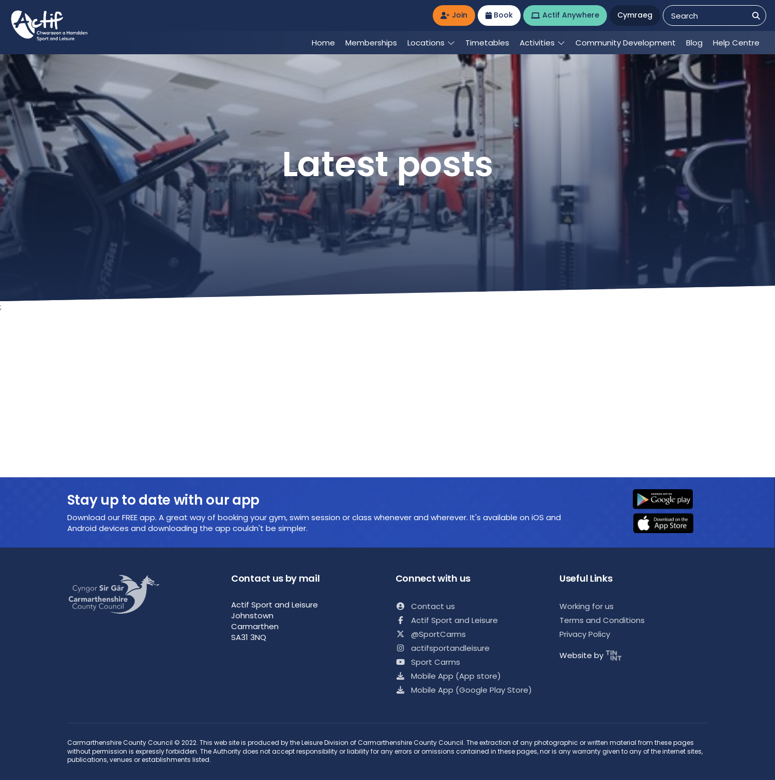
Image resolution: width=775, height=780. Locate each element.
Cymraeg (634, 15)
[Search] (756, 16)
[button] (669, 500)
